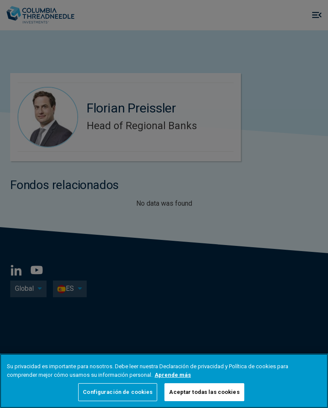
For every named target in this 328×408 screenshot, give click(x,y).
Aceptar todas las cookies (204, 392)
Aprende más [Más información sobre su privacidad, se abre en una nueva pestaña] (173, 375)
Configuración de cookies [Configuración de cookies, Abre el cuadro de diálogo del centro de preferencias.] (117, 392)
